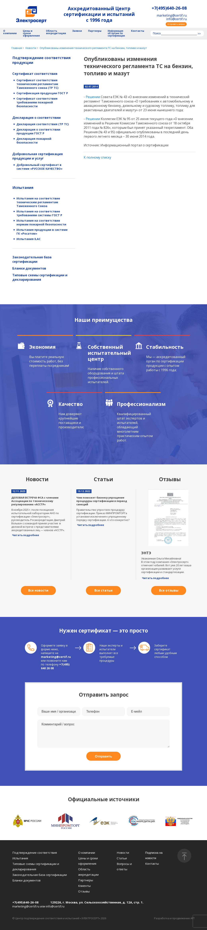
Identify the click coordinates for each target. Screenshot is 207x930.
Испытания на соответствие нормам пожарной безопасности (41, 222)
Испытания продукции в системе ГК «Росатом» (42, 231)
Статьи (122, 858)
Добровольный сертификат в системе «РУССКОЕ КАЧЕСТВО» (39, 167)
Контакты (137, 31)
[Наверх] (184, 856)
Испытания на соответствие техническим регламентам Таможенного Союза (38, 202)
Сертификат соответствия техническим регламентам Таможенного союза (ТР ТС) (37, 84)
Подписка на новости (154, 855)
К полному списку (97, 157)
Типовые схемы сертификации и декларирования (39, 277)
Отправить (103, 756)
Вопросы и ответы (124, 866)
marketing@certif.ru (172, 15)
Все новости (38, 590)
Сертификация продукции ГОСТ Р (42, 93)
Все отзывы (168, 590)
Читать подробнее (25, 535)
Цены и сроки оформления (31, 33)
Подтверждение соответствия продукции (41, 60)
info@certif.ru (176, 19)
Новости (123, 853)
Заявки (77, 31)
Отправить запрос (176, 24)
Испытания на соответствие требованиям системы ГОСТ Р (39, 213)
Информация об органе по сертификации (116, 33)
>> (199, 33)
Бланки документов (29, 268)
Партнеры (94, 31)
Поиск (157, 33)
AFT (192, 918)
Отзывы (84, 891)
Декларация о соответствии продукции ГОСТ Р (38, 131)
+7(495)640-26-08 (169, 8)
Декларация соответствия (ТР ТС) (43, 124)
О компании (10, 32)
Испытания (22, 187)
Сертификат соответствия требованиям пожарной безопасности (37, 102)
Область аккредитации (56, 32)
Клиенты (84, 886)
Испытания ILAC (29, 239)
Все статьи (103, 590)
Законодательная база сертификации (32, 259)
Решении (93, 97)
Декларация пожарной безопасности (34, 140)
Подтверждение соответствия (34, 853)
